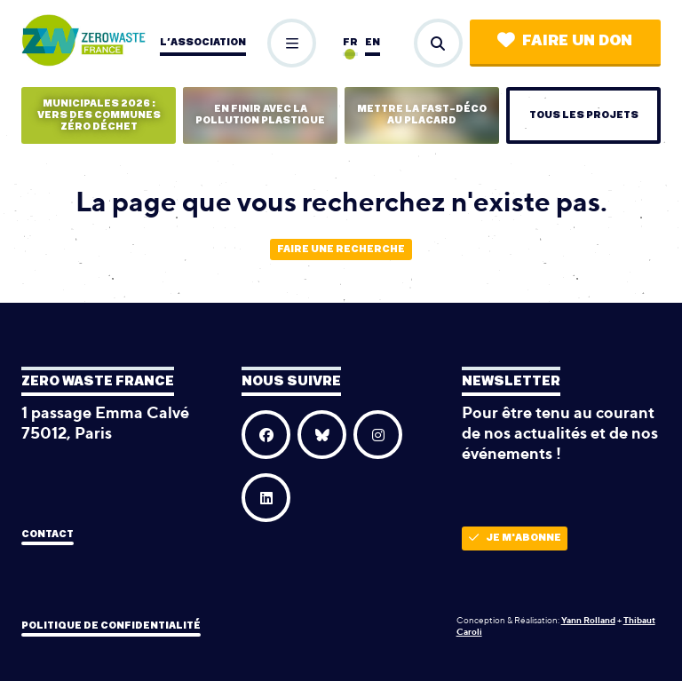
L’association (203, 42)
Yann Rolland (588, 619)
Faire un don (564, 40)
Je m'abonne (515, 537)
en (372, 42)
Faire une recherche (341, 249)
